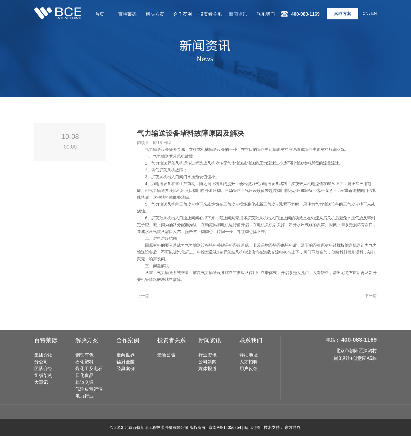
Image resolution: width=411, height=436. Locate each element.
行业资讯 (207, 354)
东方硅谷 (293, 427)
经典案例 (125, 368)
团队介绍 (43, 368)
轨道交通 (84, 382)
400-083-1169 (359, 339)
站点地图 (252, 427)
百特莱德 (127, 14)
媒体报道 (207, 368)
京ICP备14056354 (225, 427)
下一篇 (371, 295)
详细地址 (248, 354)
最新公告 (166, 354)
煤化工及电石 (89, 368)
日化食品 (84, 375)
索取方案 (342, 13)
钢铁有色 (84, 354)
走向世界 (125, 354)
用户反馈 (248, 368)
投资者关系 (210, 14)
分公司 (41, 361)
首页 (99, 14)
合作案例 (183, 14)
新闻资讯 (238, 14)
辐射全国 (125, 361)
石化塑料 (84, 361)
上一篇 (143, 295)
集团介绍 (43, 354)
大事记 (41, 382)
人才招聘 (248, 361)
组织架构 (43, 375)
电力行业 (84, 396)
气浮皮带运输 (89, 389)
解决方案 (155, 14)
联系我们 (266, 14)
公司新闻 (207, 361)
